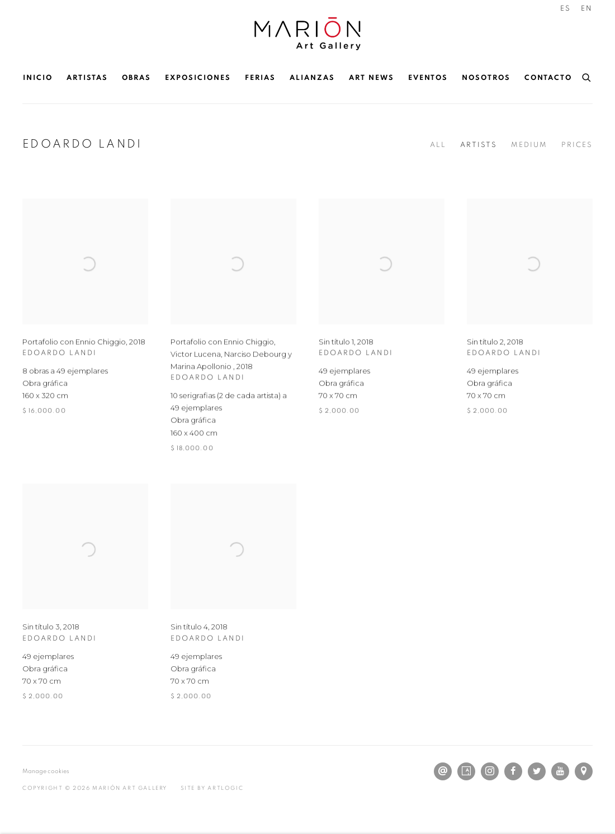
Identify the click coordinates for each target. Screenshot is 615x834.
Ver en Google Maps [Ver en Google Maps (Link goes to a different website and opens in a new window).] (584, 771)
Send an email (443, 771)
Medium (529, 145)
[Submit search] (587, 76)
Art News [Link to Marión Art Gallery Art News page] (371, 78)
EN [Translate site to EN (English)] (587, 8)
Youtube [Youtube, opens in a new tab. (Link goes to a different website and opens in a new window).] (560, 771)
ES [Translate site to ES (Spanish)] (565, 8)
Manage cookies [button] (45, 771)
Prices (577, 145)
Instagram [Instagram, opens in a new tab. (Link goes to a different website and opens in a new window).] (490, 771)
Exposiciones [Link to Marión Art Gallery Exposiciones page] (198, 78)
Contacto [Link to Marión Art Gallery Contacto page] (548, 78)
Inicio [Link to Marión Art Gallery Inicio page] (38, 78)
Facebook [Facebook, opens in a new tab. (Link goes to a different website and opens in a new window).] (513, 771)
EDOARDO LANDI (82, 144)
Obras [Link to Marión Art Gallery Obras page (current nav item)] (136, 78)
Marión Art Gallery (307, 34)
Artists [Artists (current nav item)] (478, 145)
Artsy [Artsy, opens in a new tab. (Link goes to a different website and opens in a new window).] (466, 771)
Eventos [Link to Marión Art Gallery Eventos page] (428, 78)
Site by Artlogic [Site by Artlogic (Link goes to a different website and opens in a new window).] (212, 788)
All (438, 145)
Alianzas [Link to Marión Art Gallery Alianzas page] (312, 78)
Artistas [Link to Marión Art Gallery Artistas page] (87, 78)
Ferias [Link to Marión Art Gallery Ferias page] (260, 78)
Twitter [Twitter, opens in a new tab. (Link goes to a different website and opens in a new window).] (537, 771)
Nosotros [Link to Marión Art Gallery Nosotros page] (486, 78)
